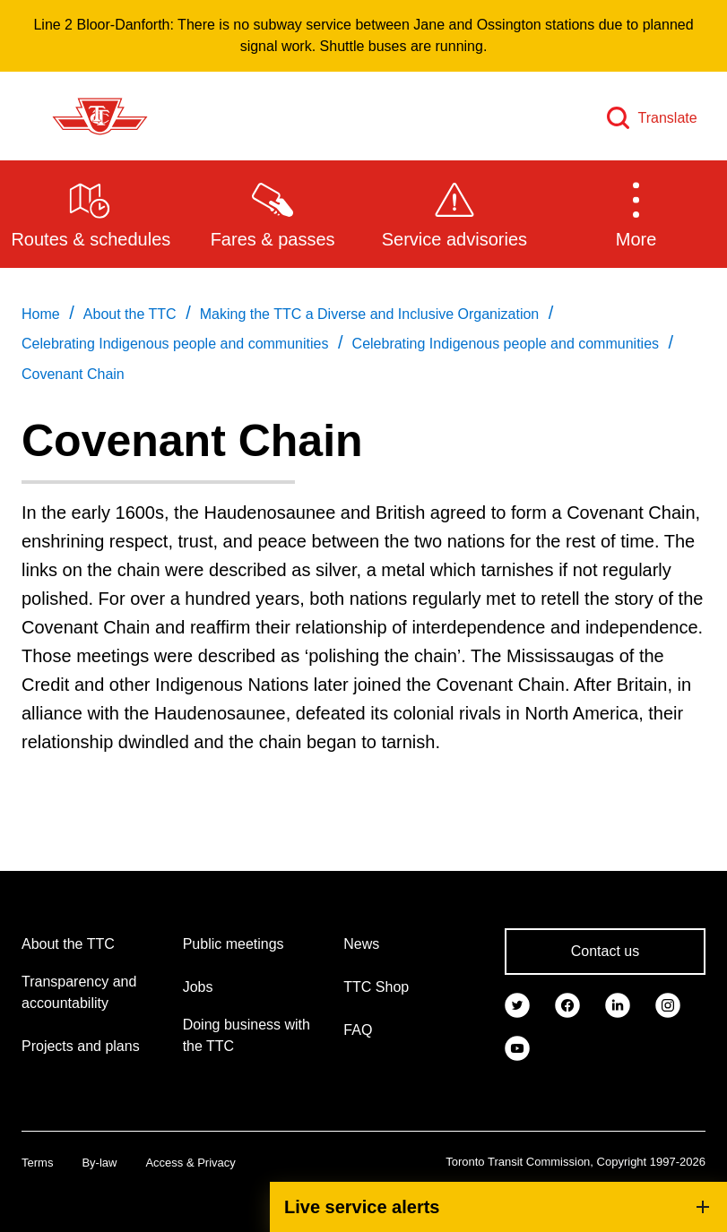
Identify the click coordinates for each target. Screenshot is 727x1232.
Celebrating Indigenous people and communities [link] (175, 343)
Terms (37, 1162)
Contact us (605, 951)
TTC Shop (376, 987)
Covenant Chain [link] (73, 374)
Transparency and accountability (79, 992)
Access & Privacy (190, 1162)
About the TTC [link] (130, 314)
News (361, 944)
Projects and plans (81, 1046)
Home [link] (41, 314)
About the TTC (68, 944)
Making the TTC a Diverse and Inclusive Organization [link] (370, 314)
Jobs (198, 987)
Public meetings (233, 944)
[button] (636, 213)
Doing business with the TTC (246, 1035)
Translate (667, 117)
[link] (517, 1003)
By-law (99, 1162)
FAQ (357, 1030)
